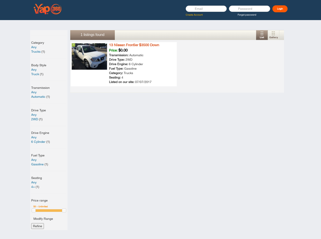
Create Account (194, 14)
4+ (33, 187)
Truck (35, 74)
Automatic (38, 96)
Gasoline (37, 164)
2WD (34, 119)
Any (34, 47)
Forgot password (247, 14)
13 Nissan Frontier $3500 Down (134, 45)
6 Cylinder (38, 141)
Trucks (36, 51)
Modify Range (43, 218)
